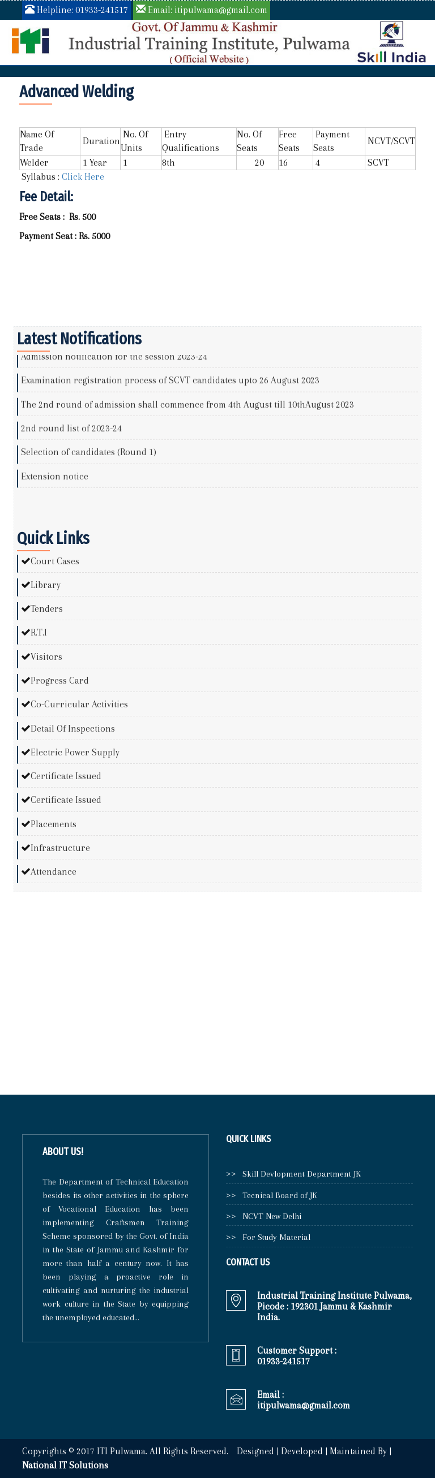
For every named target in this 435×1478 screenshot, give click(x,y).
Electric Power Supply (75, 752)
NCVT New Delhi (269, 1216)
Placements (53, 824)
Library (46, 585)
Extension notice (54, 481)
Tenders (47, 608)
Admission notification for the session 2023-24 (114, 361)
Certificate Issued (66, 776)
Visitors (46, 656)
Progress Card (60, 680)
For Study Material (274, 1237)
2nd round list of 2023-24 (71, 432)
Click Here (81, 176)
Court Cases (55, 561)
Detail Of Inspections (73, 728)
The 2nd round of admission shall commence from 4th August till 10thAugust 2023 (187, 409)
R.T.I (39, 632)
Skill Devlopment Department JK (299, 1174)
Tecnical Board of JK (277, 1195)
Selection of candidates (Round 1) (88, 457)
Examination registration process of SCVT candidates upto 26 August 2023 (170, 385)
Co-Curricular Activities (79, 704)
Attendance (53, 871)
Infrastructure (60, 847)
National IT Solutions (65, 1465)
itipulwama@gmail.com (303, 1405)
